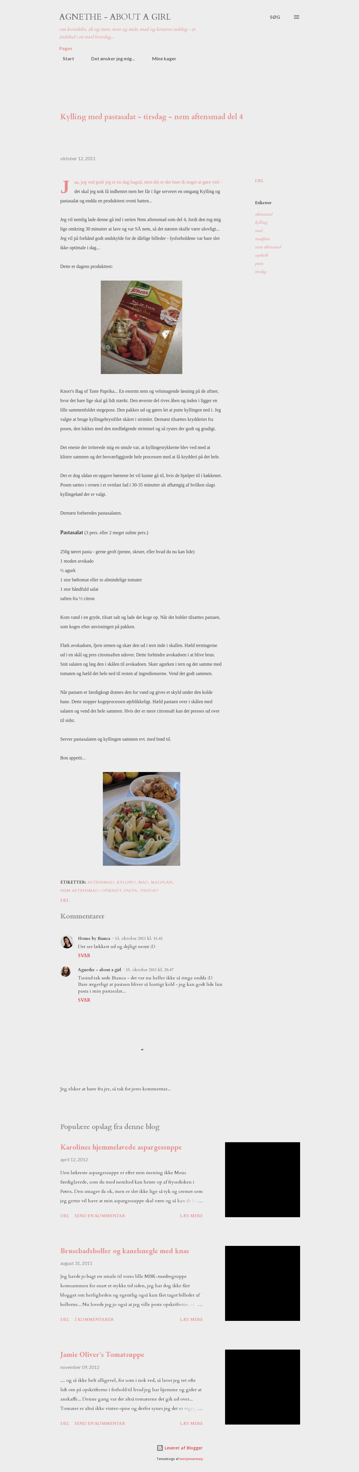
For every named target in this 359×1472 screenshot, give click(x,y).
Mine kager (161, 58)
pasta (259, 263)
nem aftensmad (268, 247)
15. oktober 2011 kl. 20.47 (149, 970)
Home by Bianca (94, 938)
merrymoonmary (191, 1459)
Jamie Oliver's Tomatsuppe (102, 1354)
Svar (84, 955)
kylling (261, 222)
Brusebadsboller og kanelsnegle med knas (124, 1250)
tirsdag (260, 271)
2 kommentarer (94, 1319)
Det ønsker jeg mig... (110, 58)
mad (258, 230)
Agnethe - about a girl (115, 17)
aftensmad (263, 214)
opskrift (261, 255)
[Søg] (275, 17)
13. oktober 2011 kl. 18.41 (139, 938)
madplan (262, 239)
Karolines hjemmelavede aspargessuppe (121, 1147)
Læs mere (191, 1216)
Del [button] (259, 181)
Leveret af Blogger (179, 1448)
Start (65, 58)
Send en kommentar (99, 1216)
